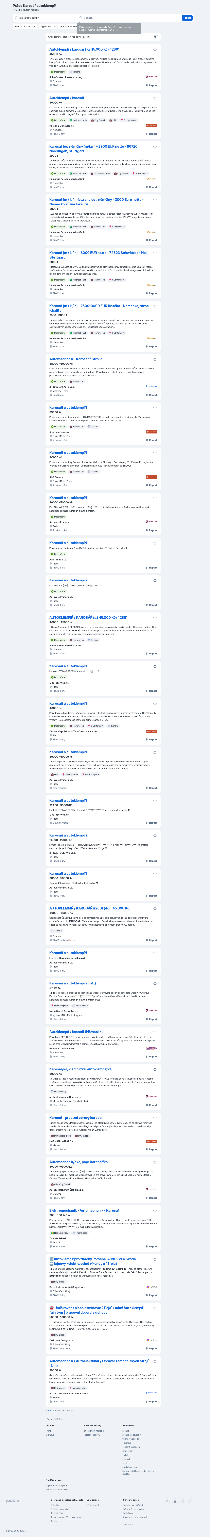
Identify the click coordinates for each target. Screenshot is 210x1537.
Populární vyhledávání (133, 1505)
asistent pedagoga (131, 1447)
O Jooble (55, 1505)
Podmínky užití (129, 1513)
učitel (125, 1455)
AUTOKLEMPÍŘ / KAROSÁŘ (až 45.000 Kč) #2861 (88, 617)
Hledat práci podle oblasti (57, 1489)
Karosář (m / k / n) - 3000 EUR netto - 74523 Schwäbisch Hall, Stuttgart (98, 255)
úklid (124, 1463)
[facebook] (167, 1501)
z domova (126, 1443)
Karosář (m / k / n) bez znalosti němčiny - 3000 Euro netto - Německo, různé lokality (96, 201)
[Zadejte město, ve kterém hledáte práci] (109, 18)
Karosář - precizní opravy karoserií (76, 1118)
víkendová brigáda (130, 1439)
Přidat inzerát (93, 1505)
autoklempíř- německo (94, 1431)
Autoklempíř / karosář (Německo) (76, 1032)
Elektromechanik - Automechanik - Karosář (84, 1210)
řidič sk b (126, 1459)
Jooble (23, 1531)
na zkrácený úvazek (131, 1467)
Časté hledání (55, 1419)
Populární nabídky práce (56, 1485)
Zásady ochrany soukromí (135, 1517)
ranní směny (127, 1451)
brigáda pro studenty (131, 1435)
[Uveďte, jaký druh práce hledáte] (44, 18)
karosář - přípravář (92, 1435)
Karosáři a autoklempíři (68, 407)
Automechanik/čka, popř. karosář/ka (78, 1162)
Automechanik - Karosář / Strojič (75, 359)
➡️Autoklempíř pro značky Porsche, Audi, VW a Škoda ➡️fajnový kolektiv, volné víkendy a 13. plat (92, 1261)
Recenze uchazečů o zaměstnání (66, 1517)
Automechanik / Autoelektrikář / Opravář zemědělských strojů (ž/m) (99, 1363)
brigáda (125, 1431)
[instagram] (175, 1501)
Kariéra (54, 1521)
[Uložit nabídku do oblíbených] (155, 50)
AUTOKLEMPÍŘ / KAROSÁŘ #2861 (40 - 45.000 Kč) (89, 908)
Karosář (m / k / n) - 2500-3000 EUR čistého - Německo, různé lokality (99, 308)
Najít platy (128, 1524)
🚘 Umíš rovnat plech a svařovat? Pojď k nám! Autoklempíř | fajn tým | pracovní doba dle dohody (97, 1310)
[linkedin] (191, 1501)
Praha (48, 1431)
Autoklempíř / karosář (66, 98)
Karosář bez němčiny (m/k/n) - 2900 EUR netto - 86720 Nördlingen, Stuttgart (93, 148)
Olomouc (50, 1435)
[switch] (156, 36)
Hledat (187, 17)
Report (151, 85)
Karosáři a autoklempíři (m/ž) (72, 983)
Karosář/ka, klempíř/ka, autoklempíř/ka (80, 1069)
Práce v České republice (134, 1509)
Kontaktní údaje (58, 1513)
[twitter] (183, 1501)
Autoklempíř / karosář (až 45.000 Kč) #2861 (84, 49)
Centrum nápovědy (59, 1509)
